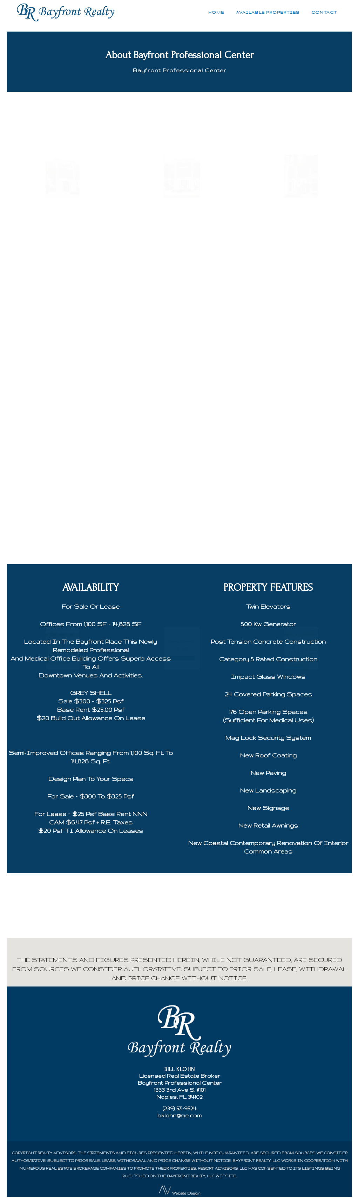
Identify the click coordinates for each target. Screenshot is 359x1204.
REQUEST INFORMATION (182, 664)
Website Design (186, 1193)
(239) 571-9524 (180, 1108)
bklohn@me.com (179, 1115)
